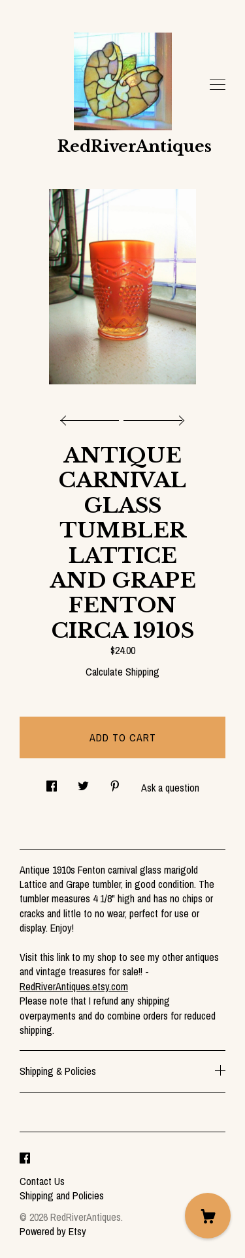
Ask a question (170, 787)
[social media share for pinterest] (115, 782)
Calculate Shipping (122, 672)
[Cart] (208, 1215)
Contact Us (42, 1181)
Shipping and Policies (62, 1195)
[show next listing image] (152, 417)
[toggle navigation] (217, 84)
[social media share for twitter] (83, 782)
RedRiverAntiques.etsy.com (74, 986)
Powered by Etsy (53, 1231)
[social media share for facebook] (51, 782)
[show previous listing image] (92, 417)
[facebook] (25, 1159)
